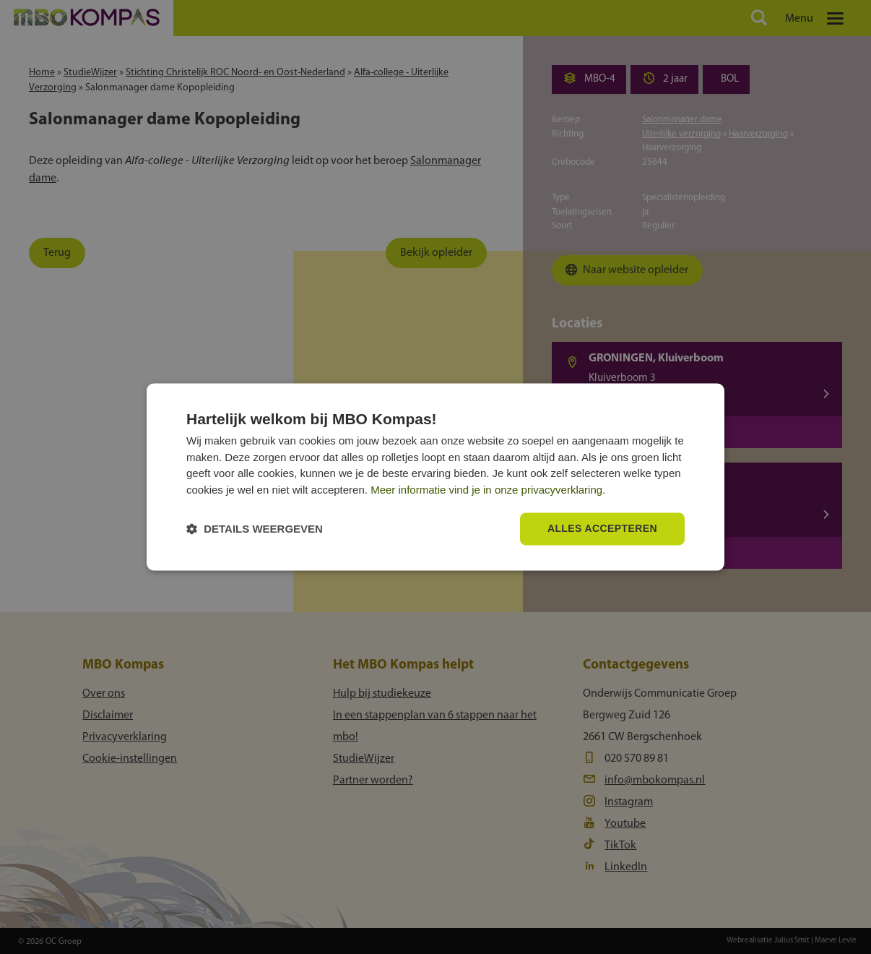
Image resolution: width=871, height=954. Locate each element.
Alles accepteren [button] (602, 529)
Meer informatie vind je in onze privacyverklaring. (487, 490)
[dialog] (435, 476)
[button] (254, 529)
